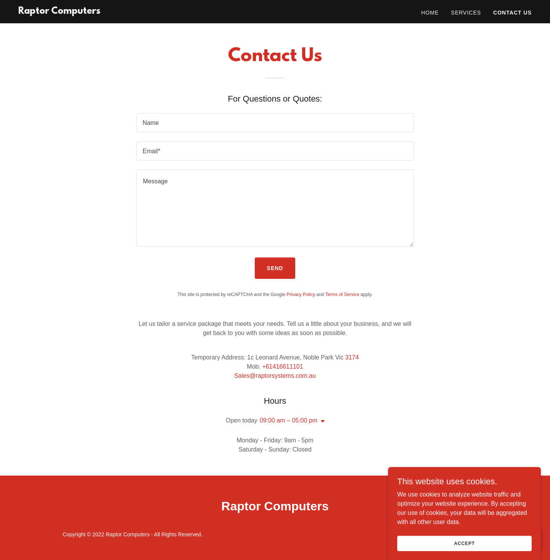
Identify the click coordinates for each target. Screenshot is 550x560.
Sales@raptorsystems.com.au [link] (275, 375)
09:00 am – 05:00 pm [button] (288, 420)
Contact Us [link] (512, 13)
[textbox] (274, 122)
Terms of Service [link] (342, 294)
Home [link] (430, 13)
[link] (59, 11)
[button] (321, 421)
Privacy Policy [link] (300, 294)
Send (275, 268)
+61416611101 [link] (282, 366)
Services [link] (466, 13)
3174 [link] (352, 357)
